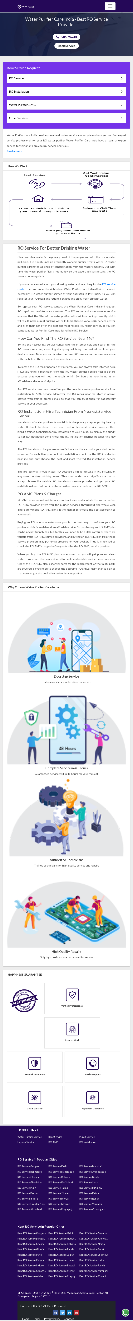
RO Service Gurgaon (28, 1166)
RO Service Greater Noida (31, 1204)
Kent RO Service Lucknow (93, 1254)
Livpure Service (25, 1142)
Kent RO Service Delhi (60, 1233)
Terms (37, 1318)
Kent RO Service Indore (30, 1265)
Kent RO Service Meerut (61, 1270)
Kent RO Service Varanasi (93, 1270)
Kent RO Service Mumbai (93, 1233)
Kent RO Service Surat (91, 1249)
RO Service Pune (26, 1187)
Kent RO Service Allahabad (31, 1276)
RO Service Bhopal (58, 1198)
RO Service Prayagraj (60, 1209)
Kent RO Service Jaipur (61, 1254)
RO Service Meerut (59, 1204)
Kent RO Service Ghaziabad (31, 1249)
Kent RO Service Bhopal (61, 1265)
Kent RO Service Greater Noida (31, 1270)
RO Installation (66, 92)
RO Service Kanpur (27, 1193)
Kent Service (55, 1136)
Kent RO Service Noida (92, 1243)
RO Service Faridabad (60, 1182)
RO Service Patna (89, 1193)
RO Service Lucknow (90, 1187)
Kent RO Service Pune (29, 1254)
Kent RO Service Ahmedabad (93, 1238)
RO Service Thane (58, 1193)
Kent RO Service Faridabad (62, 1249)
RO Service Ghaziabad (29, 1182)
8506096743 (66, 37)
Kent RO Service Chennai (31, 1243)
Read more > (14, 151)
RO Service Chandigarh (92, 1209)
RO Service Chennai (28, 1177)
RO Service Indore (27, 1198)
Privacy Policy (52, 1318)
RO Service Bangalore (29, 1171)
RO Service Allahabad (29, 1209)
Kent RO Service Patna (92, 1260)
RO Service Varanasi (90, 1204)
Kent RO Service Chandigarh (93, 1276)
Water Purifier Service (29, 1136)
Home (25, 1318)
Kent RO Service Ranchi (92, 1265)
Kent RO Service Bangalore (31, 1238)
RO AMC (53, 1142)
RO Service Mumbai (90, 1166)
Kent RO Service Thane (61, 1260)
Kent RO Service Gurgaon (31, 1233)
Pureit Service (87, 1136)
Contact (69, 1318)
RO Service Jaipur (58, 1187)
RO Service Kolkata (59, 1177)
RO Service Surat (88, 1182)
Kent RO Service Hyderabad (62, 1238)
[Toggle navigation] (110, 6)
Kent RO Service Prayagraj (62, 1276)
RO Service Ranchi (89, 1198)
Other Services (66, 118)
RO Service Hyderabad (61, 1171)
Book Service (66, 45)
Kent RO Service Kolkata (62, 1243)
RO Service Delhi (57, 1166)
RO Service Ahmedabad (92, 1171)
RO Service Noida (89, 1177)
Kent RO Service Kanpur (30, 1260)
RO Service (66, 78)
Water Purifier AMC (66, 105)
